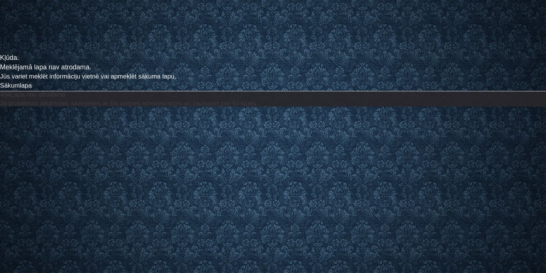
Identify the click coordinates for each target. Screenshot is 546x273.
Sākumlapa (16, 85)
